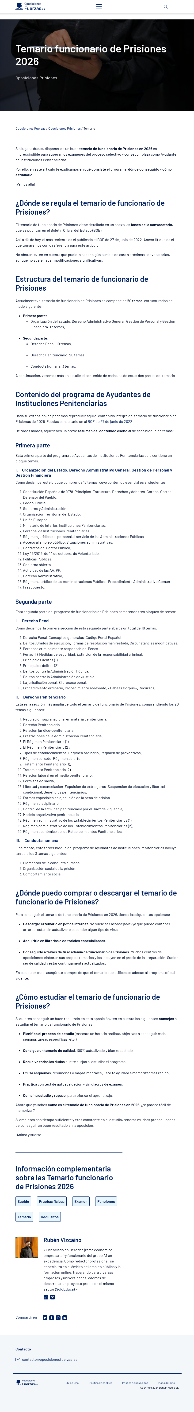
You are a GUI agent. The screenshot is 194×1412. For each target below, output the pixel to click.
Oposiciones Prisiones (64, 128)
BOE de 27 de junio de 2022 (110, 421)
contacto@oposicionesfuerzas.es (49, 1359)
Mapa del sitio (166, 1382)
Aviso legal (72, 1382)
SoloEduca (65, 1289)
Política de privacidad (135, 1382)
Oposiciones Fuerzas (30, 128)
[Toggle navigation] (99, 6)
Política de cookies (100, 1382)
